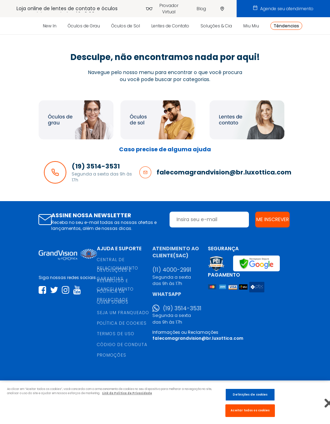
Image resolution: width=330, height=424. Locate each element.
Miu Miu (251, 26)
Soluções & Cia (216, 26)
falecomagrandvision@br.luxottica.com (197, 338)
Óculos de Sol (125, 26)
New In (50, 26)
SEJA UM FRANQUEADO (123, 313)
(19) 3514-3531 (182, 308)
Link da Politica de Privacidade (127, 393)
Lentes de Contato (170, 26)
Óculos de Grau (84, 26)
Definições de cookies (250, 394)
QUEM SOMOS (112, 302)
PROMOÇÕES (111, 355)
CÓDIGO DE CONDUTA (122, 344)
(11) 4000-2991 (171, 270)
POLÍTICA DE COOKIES (122, 323)
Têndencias (286, 26)
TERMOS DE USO (115, 334)
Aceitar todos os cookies (250, 410)
